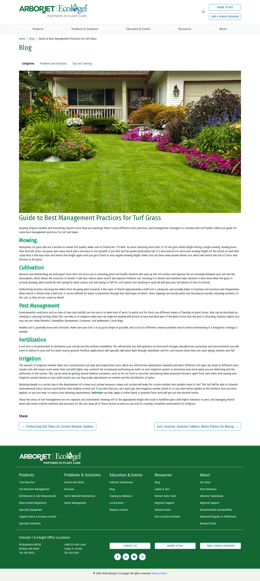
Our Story (205, 482)
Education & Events (138, 29)
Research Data (163, 509)
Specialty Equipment (30, 509)
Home (22, 38)
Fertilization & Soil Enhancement (37, 496)
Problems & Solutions (84, 29)
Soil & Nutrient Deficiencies (79, 496)
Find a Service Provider (167, 516)
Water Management (75, 502)
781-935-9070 (26, 552)
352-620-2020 (71, 552)
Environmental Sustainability (216, 509)
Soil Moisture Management (34, 489)
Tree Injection (27, 482)
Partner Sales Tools (165, 496)
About (223, 29)
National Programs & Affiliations (218, 516)
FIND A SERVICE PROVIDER (225, 16)
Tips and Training (82, 63)
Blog (32, 38)
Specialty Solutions (30, 523)
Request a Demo (118, 509)
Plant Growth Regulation (32, 502)
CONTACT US (130, 545)
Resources (184, 29)
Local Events (116, 502)
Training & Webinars (120, 496)
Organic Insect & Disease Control (37, 516)
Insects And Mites (74, 482)
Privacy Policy (159, 573)
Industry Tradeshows (121, 482)
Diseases (69, 489)
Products (38, 29)
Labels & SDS (162, 489)
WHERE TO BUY (225, 7)
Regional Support (164, 502)
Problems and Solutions (53, 63)
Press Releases (208, 489)
